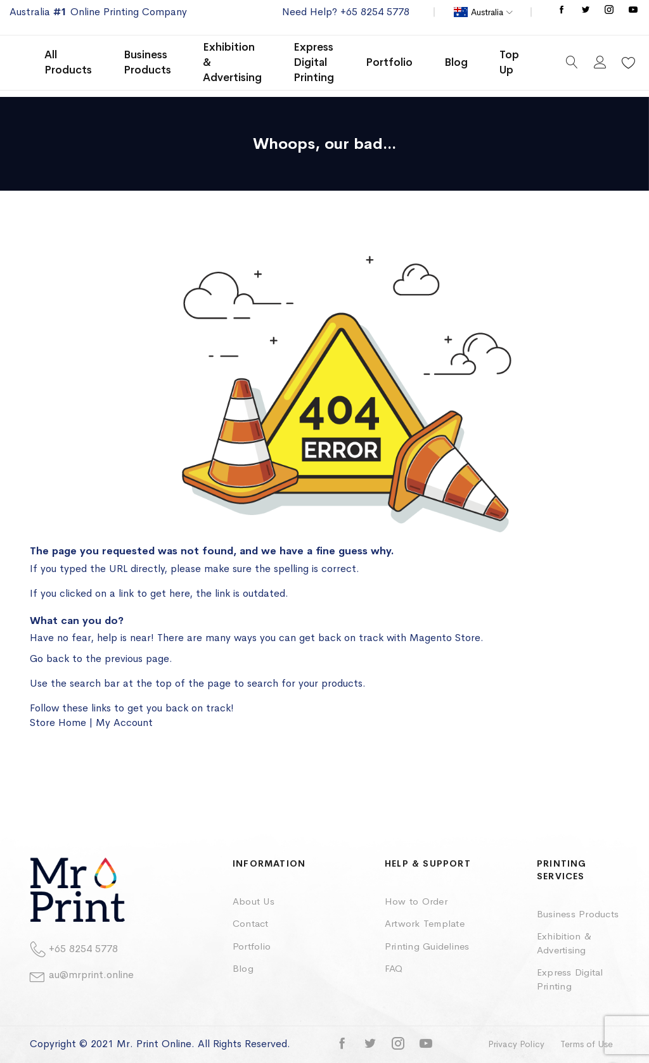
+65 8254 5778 (83, 948)
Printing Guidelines (427, 946)
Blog (243, 968)
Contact (251, 923)
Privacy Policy (516, 1044)
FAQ (394, 968)
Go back (49, 658)
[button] (483, 12)
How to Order (416, 901)
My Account (124, 722)
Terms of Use (586, 1044)
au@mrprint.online (91, 974)
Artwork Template (425, 923)
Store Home (58, 722)
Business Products (578, 914)
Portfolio (252, 946)
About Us (253, 901)
